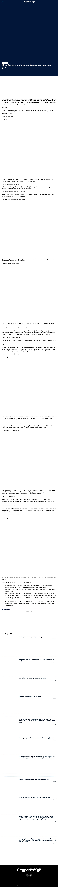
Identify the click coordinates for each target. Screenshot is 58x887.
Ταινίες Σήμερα (29, 879)
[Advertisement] (29, 621)
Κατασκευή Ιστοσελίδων (29, 885)
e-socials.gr (39, 885)
